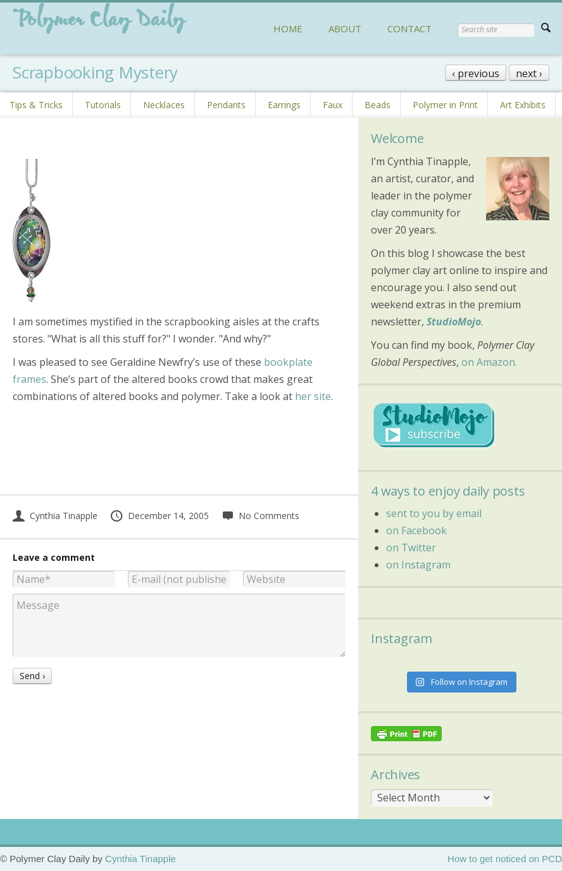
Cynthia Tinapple (55, 516)
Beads (377, 105)
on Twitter (411, 548)
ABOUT (344, 28)
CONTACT (409, 28)
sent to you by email (434, 513)
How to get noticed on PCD (504, 858)
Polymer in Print (445, 105)
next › (529, 73)
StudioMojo (454, 322)
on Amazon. (489, 362)
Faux (332, 105)
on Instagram (418, 565)
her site (313, 396)
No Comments (260, 516)
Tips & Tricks (36, 105)
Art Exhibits (523, 105)
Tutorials (103, 105)
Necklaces (164, 105)
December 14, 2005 (159, 516)
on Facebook (416, 530)
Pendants (226, 105)
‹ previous (475, 73)
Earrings (284, 105)
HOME (288, 28)
